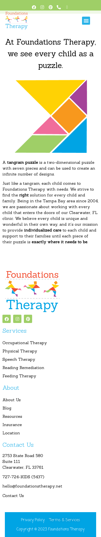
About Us (11, 399)
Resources (12, 416)
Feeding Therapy (19, 375)
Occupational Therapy (24, 342)
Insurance (12, 424)
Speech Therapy (18, 359)
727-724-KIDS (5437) (24, 476)
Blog (6, 408)
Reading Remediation (23, 367)
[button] (86, 18)
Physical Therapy (19, 351)
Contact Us (13, 495)
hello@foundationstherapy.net (32, 486)
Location (11, 432)
